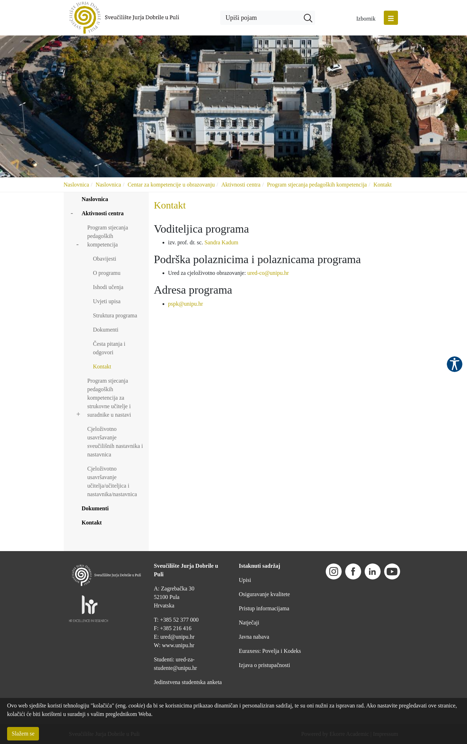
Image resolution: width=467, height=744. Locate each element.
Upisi (245, 580)
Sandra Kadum (221, 242)
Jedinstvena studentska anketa (188, 682)
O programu (107, 273)
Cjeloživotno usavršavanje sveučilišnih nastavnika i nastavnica (115, 441)
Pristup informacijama (264, 608)
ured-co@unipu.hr (268, 273)
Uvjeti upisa (107, 301)
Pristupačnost (454, 364)
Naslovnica (76, 185)
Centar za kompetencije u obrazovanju (171, 185)
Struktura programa (115, 315)
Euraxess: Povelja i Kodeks (270, 651)
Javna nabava (254, 637)
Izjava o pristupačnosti (264, 665)
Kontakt (383, 185)
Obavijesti (104, 259)
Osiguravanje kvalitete (264, 594)
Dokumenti (106, 330)
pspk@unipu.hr (185, 304)
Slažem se (23, 734)
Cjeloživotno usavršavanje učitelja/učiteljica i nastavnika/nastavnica (112, 481)
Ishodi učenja (108, 287)
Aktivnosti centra (241, 185)
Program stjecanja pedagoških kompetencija (317, 185)
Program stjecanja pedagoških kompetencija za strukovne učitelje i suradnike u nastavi (109, 398)
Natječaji (249, 623)
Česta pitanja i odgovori (109, 348)
